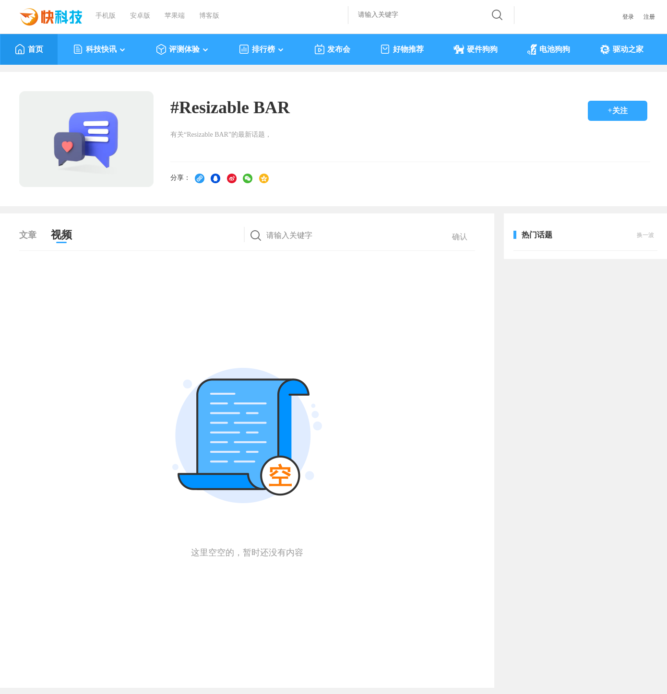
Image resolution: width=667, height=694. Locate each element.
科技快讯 (99, 49)
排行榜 (262, 49)
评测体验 (182, 49)
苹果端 (175, 15)
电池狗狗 (548, 49)
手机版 (105, 15)
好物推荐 (402, 49)
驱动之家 (621, 49)
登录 (628, 16)
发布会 (332, 49)
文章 (27, 235)
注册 (649, 16)
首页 (29, 49)
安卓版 (140, 15)
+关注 (617, 110)
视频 (61, 235)
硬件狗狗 (475, 49)
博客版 (209, 15)
